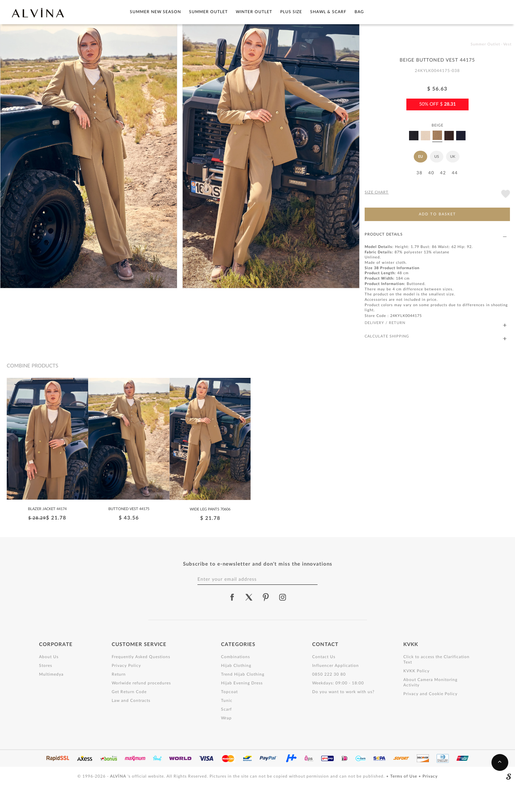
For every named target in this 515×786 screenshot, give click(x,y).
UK (452, 156)
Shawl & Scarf (328, 12)
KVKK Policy (416, 671)
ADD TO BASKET (437, 214)
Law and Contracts (131, 701)
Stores (45, 666)
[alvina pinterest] (266, 597)
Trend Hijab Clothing (242, 674)
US (436, 156)
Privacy (430, 776)
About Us (49, 657)
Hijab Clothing (236, 666)
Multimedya (51, 674)
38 (419, 173)
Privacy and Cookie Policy (430, 694)
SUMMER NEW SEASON (155, 12)
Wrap (226, 718)
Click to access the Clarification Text (436, 659)
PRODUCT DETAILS (436, 235)
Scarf (226, 709)
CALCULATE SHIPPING (436, 336)
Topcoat (229, 692)
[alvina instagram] (283, 597)
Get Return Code (129, 692)
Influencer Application (335, 666)
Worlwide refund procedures (141, 683)
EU (420, 156)
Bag (359, 12)
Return (119, 674)
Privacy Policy (126, 666)
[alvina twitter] (249, 597)
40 (431, 173)
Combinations (235, 657)
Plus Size (291, 12)
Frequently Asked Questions (141, 657)
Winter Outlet (254, 12)
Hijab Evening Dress (242, 683)
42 (443, 173)
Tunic (226, 701)
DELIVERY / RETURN (436, 323)
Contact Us (323, 657)
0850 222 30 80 (329, 674)
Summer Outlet (208, 12)
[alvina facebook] (232, 597)
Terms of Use (404, 776)
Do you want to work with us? (343, 692)
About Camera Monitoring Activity (430, 682)
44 (455, 173)
